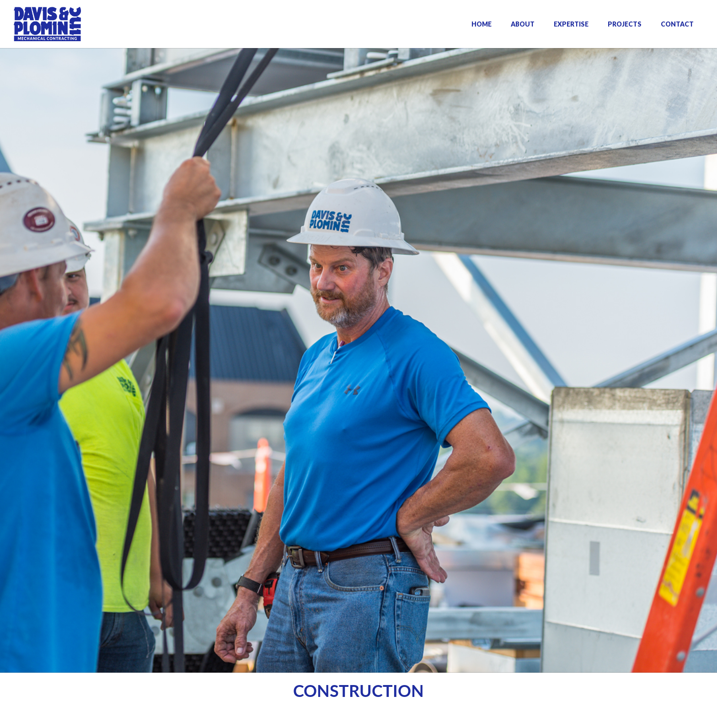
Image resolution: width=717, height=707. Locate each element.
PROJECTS (625, 24)
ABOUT (523, 24)
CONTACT (677, 24)
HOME (481, 24)
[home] (47, 24)
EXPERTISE (571, 24)
